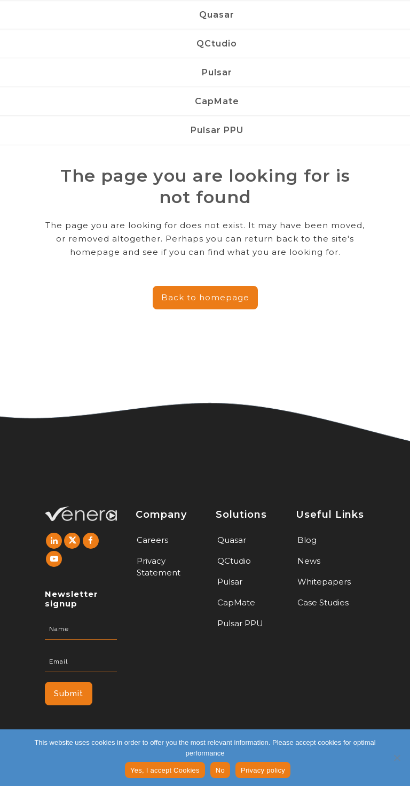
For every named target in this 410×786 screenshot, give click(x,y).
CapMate (236, 602)
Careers (152, 540)
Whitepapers (324, 582)
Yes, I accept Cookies (165, 770)
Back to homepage (205, 297)
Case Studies (323, 602)
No (220, 770)
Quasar (231, 540)
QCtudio (234, 561)
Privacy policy (263, 770)
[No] (396, 757)
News (308, 561)
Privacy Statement (158, 567)
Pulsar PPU (240, 623)
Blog (307, 540)
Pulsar (229, 582)
